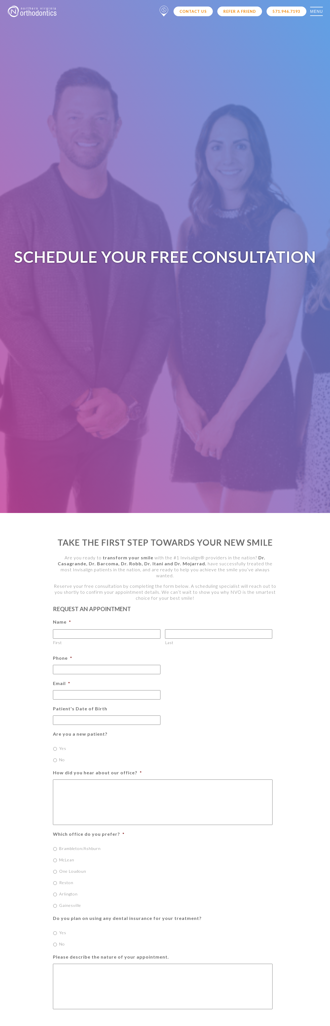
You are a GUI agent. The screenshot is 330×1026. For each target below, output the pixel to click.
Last (169, 642)
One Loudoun (72, 871)
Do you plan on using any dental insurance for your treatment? (127, 918)
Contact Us (193, 11)
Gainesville (70, 905)
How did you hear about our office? (97, 772)
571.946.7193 (286, 11)
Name (62, 621)
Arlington (68, 893)
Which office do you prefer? (89, 834)
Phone (62, 658)
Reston (66, 882)
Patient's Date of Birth (80, 708)
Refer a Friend (239, 11)
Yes (62, 748)
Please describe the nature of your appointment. (111, 956)
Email (61, 683)
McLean (66, 859)
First (57, 642)
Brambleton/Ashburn (80, 848)
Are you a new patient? (80, 734)
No (62, 759)
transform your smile (128, 557)
